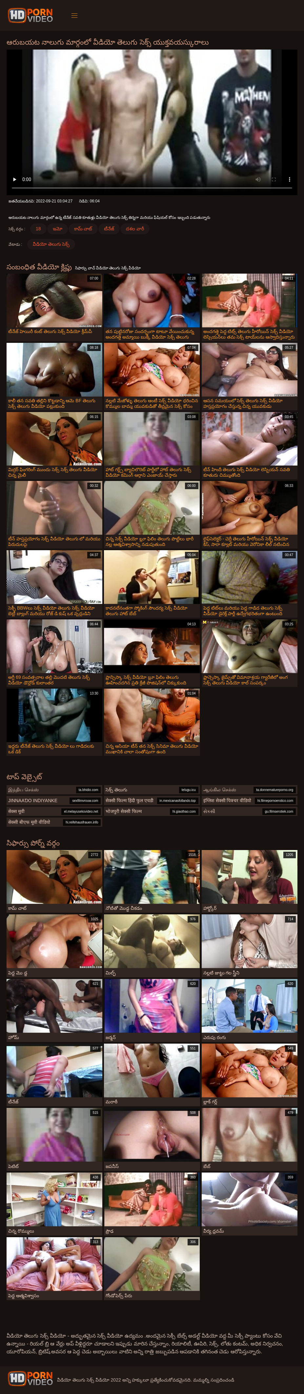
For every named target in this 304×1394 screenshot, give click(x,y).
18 (38, 228)
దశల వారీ (135, 228)
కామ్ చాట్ (83, 228)
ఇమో (57, 228)
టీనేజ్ (109, 228)
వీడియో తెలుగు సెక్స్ (51, 244)
